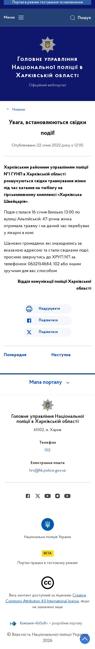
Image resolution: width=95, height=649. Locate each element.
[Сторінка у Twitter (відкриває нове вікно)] (38, 496)
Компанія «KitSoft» (34, 623)
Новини (18, 110)
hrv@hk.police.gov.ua (47, 471)
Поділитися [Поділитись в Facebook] (48, 320)
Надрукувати (49, 309)
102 (47, 450)
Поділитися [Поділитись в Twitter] (48, 332)
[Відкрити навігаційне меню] (21, 17)
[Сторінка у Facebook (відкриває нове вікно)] (28, 496)
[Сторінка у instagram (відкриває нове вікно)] (57, 496)
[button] (47, 382)
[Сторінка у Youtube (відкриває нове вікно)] (48, 496)
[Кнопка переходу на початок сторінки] (85, 639)
